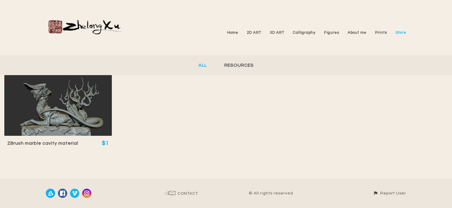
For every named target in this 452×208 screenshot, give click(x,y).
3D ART (277, 33)
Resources (239, 65)
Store (401, 33)
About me (357, 33)
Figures (331, 33)
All (202, 65)
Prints (381, 33)
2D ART (254, 33)
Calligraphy (304, 33)
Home (232, 33)
